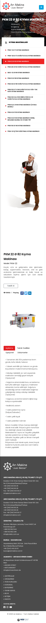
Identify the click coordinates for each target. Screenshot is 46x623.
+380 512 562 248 (10, 532)
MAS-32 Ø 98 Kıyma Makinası (19, 73)
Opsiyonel (10, 352)
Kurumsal (9, 585)
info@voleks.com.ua (11, 534)
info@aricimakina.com (12, 493)
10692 (7, 293)
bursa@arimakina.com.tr (13, 551)
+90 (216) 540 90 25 (11, 486)
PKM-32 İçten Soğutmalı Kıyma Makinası (23, 131)
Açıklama (9, 348)
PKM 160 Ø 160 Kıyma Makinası (19, 126)
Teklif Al (10, 285)
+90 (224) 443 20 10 (11, 548)
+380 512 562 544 (10, 529)
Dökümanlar (23, 352)
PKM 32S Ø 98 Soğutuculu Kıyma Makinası (24, 84)
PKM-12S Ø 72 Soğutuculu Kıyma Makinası (24, 56)
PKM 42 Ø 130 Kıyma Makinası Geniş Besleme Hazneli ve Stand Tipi (21, 119)
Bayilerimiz (9, 587)
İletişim (7, 596)
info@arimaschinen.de (12, 570)
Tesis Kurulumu (11, 582)
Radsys (8, 599)
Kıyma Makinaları (18, 29)
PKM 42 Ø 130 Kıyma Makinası (19, 112)
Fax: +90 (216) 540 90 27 (12, 491)
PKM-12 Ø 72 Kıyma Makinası (18, 50)
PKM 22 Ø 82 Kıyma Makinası (23, 32)
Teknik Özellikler (23, 348)
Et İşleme (15, 27)
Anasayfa (15, 24)
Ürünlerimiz (9, 579)
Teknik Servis (10, 590)
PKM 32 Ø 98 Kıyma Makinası (18, 78)
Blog (7, 593)
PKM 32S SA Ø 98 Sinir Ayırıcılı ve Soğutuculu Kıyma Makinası (20, 98)
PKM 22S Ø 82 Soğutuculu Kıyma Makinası (24, 67)
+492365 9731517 (10, 565)
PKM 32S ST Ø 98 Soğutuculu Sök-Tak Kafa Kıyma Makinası (22, 91)
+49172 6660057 (10, 568)
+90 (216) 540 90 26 (11, 488)
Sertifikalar (9, 576)
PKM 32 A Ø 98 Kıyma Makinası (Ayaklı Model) (22, 106)
